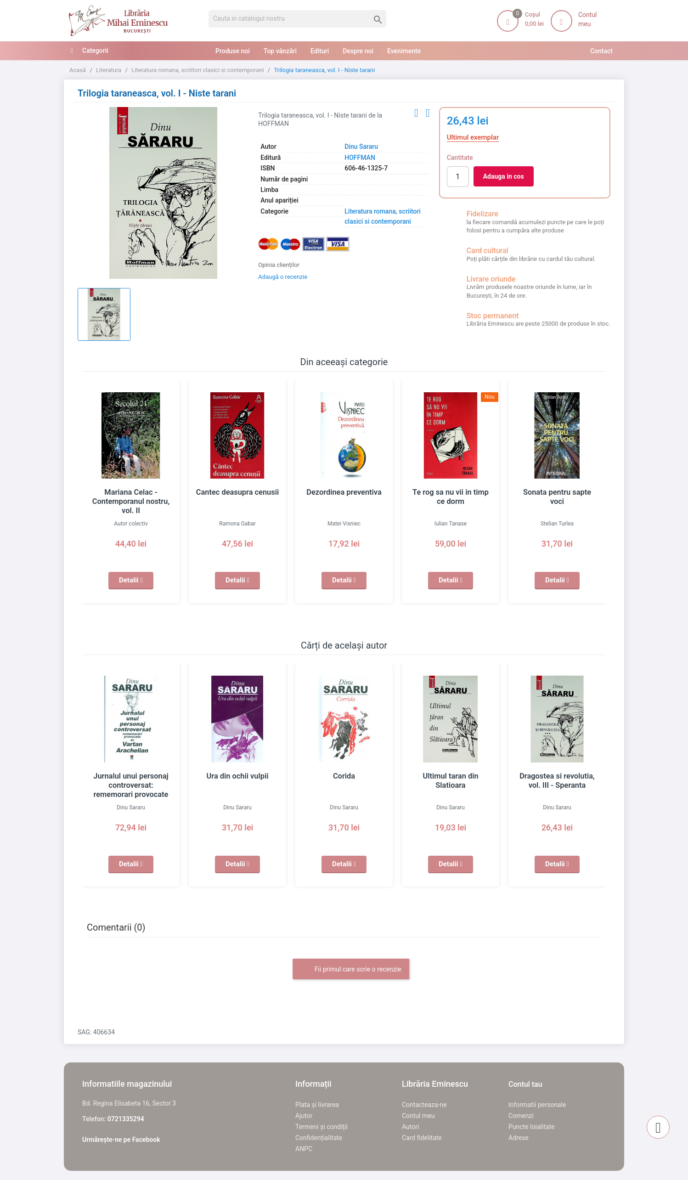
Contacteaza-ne (424, 1104)
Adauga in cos (503, 176)
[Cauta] (297, 19)
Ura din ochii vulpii (237, 776)
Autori (410, 1126)
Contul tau (525, 1084)
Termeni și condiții (321, 1126)
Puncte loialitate (531, 1126)
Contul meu (418, 1115)
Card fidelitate (422, 1137)
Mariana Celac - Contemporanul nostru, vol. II (131, 501)
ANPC (303, 1148)
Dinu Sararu (361, 146)
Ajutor (303, 1115)
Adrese (518, 1137)
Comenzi (521, 1115)
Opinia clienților (278, 264)
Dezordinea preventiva (344, 492)
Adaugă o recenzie (282, 276)
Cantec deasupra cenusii (237, 492)
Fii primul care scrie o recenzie (350, 969)
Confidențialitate (318, 1137)
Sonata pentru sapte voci (557, 492)
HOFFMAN (359, 157)
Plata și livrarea (317, 1104)
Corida (344, 776)
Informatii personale (537, 1104)
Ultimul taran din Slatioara (451, 776)
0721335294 (125, 1119)
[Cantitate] (458, 176)
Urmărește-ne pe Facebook (121, 1139)
